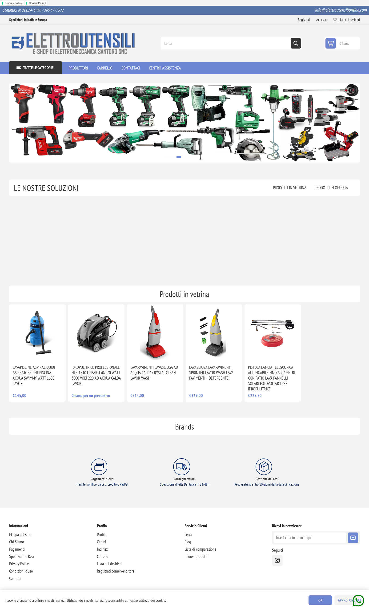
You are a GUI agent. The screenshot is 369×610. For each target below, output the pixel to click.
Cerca (296, 43)
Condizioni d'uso (21, 571)
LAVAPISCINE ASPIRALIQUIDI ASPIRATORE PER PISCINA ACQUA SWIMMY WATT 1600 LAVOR (34, 375)
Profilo (102, 534)
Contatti (15, 578)
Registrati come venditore (115, 571)
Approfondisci (349, 600)
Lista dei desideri (109, 563)
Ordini (101, 541)
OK (320, 600)
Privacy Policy (13, 3)
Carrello (102, 556)
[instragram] (277, 560)
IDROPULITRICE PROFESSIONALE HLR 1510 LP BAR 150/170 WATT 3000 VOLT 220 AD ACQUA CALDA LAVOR (96, 375)
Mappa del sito (20, 534)
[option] (184, 122)
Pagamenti (17, 549)
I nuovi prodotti (196, 556)
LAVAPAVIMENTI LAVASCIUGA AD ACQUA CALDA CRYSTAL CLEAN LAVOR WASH (154, 372)
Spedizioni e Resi (21, 556)
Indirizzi (102, 549)
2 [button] (184, 157)
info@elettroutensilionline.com (341, 10)
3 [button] (187, 157)
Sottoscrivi (353, 537)
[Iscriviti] (310, 537)
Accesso (321, 19)
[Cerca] (226, 43)
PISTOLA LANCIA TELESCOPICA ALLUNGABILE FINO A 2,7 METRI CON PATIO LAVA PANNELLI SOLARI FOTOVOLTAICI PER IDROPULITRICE (271, 378)
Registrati (304, 19)
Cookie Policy (37, 3)
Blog (187, 541)
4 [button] (191, 157)
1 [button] (178, 157)
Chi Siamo (16, 541)
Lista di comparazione (200, 549)
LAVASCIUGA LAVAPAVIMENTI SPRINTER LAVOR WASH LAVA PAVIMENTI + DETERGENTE (211, 372)
